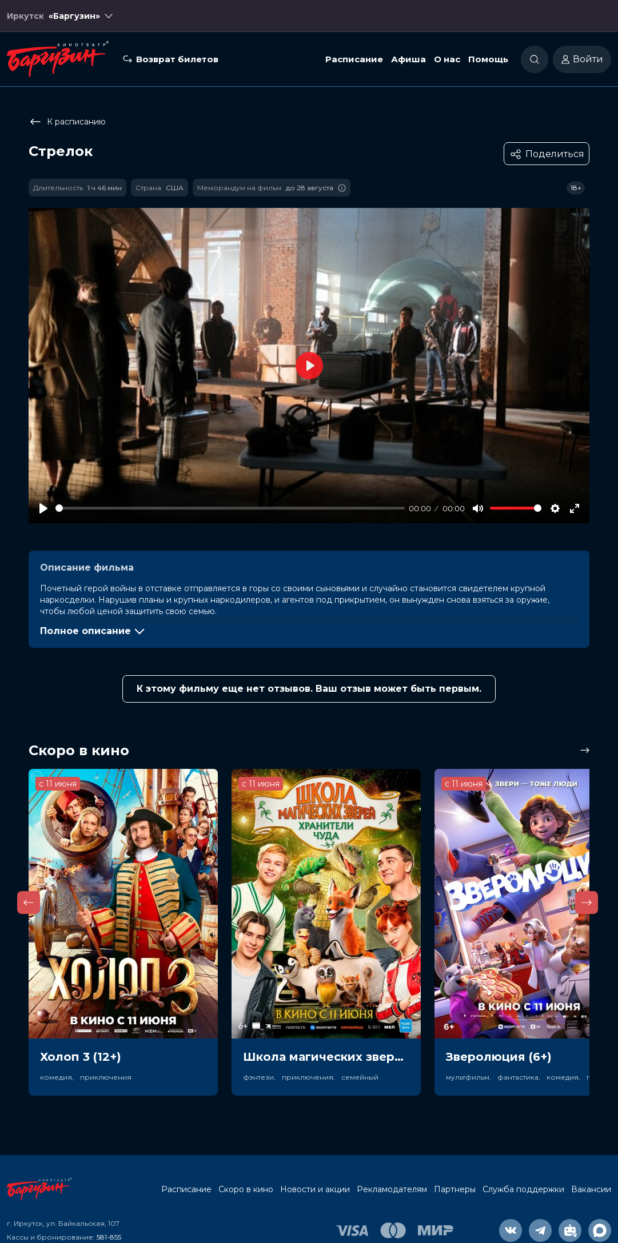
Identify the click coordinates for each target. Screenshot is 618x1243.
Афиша (408, 59)
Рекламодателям (392, 1189)
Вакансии (591, 1189)
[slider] (230, 508)
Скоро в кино (245, 1189)
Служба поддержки (523, 1189)
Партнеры (455, 1189)
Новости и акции (315, 1189)
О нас (447, 59)
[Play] (43, 508)
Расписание (354, 59)
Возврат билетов (177, 59)
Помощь (488, 59)
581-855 (109, 1237)
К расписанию (67, 122)
